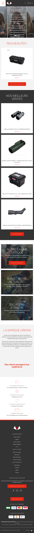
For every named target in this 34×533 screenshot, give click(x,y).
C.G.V (17, 446)
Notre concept (17, 437)
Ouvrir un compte (17, 459)
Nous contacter (17, 441)
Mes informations (17, 457)
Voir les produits (17, 263)
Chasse (17, 472)
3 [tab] (19, 35)
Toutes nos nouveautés (17, 84)
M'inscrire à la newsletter (17, 486)
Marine (17, 470)
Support (17, 439)
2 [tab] (17, 35)
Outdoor (17, 467)
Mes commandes (17, 452)
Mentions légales (17, 444)
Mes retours (17, 454)
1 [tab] (16, 35)
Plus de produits (17, 234)
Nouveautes (17, 465)
